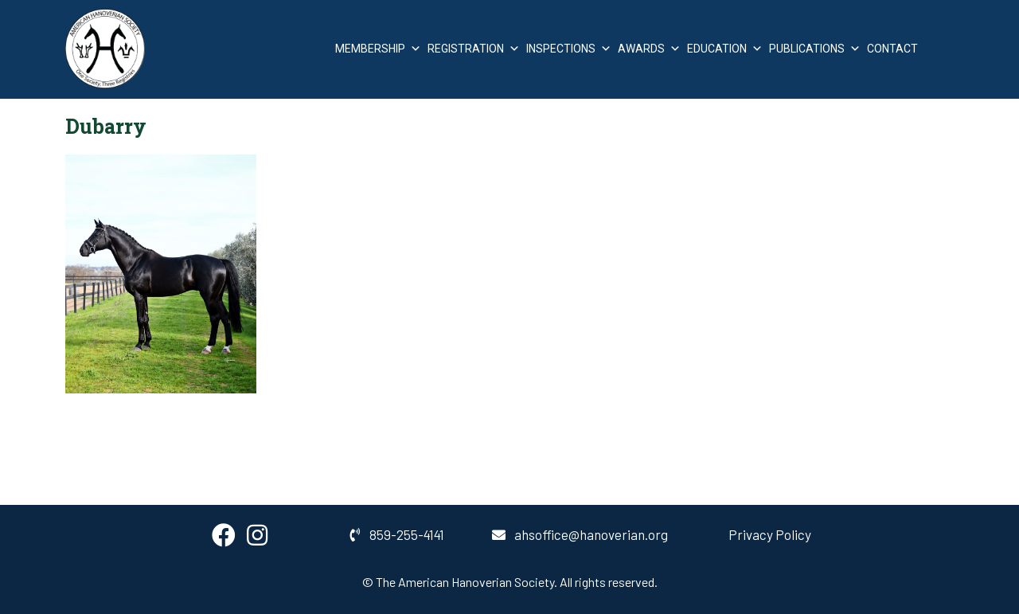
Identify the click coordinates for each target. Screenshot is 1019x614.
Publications (815, 49)
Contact (892, 48)
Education (725, 49)
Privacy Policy (769, 534)
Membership (378, 49)
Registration (474, 49)
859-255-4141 (397, 534)
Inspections (568, 49)
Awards (649, 49)
